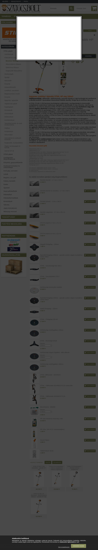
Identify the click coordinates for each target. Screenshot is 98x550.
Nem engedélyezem (64, 547)
